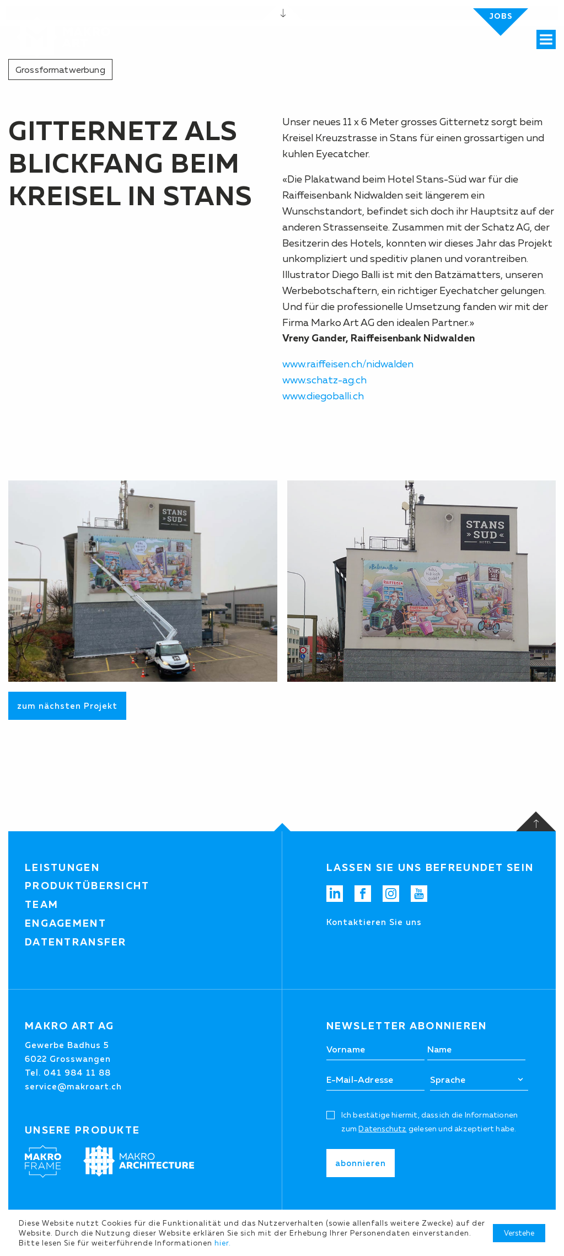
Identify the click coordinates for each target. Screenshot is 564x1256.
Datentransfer (76, 942)
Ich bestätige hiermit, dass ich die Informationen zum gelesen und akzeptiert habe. (429, 1122)
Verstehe (519, 1232)
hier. (222, 1242)
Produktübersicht (87, 886)
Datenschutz (382, 1129)
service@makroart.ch (73, 1086)
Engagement (65, 923)
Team (41, 905)
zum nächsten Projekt (67, 706)
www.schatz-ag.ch (324, 380)
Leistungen (62, 868)
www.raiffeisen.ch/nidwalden (349, 364)
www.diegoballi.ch (323, 396)
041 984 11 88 (77, 1072)
